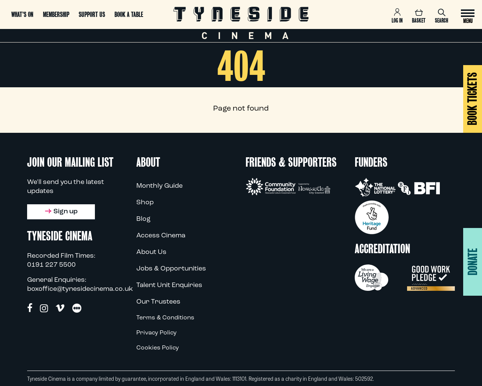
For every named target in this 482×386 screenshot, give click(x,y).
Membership (56, 14)
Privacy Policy (156, 333)
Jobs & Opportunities (171, 268)
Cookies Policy (157, 348)
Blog (143, 219)
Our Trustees (158, 301)
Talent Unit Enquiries (169, 285)
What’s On (22, 14)
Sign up (61, 212)
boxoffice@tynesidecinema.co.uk (80, 289)
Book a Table (128, 14)
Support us (92, 14)
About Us (151, 252)
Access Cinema (160, 235)
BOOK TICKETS (472, 99)
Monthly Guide (159, 186)
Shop (145, 202)
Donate (472, 261)
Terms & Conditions (165, 318)
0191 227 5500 (51, 265)
